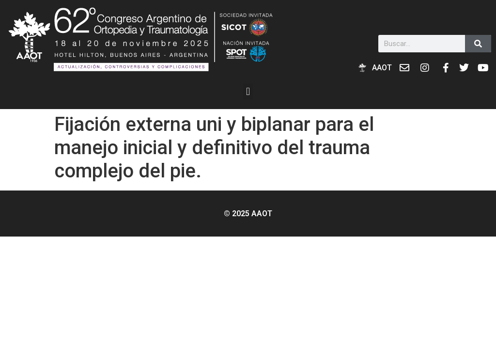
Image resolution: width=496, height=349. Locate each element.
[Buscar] (478, 43)
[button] (247, 91)
